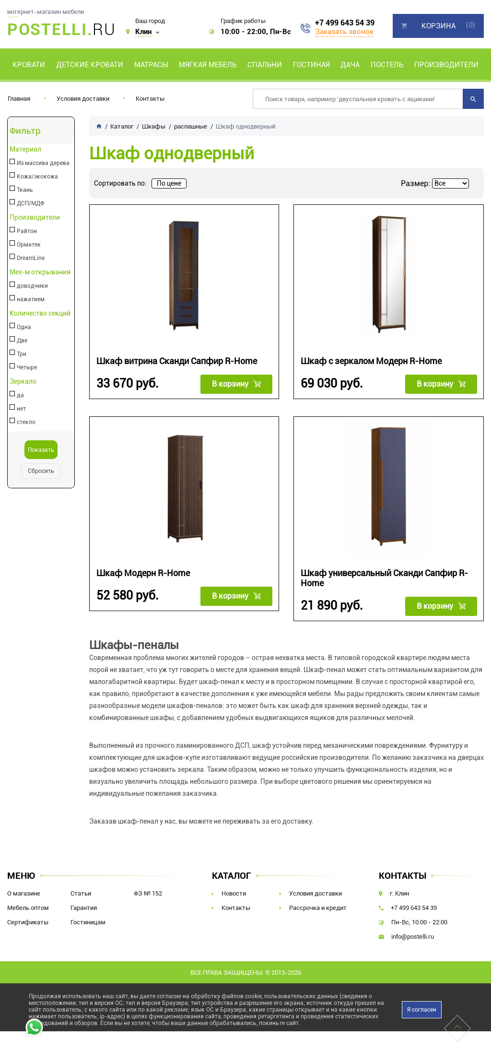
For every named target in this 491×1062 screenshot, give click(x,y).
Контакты (150, 98)
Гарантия (83, 907)
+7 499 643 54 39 (344, 23)
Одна (24, 327)
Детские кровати (89, 64)
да (20, 395)
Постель (387, 64)
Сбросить (41, 471)
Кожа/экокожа (37, 176)
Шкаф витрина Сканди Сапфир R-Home (176, 361)
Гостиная (311, 64)
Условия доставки (83, 98)
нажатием (31, 299)
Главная (19, 98)
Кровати (28, 64)
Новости (234, 893)
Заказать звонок (344, 31)
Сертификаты (27, 921)
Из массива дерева (43, 163)
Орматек (29, 244)
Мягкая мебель (207, 64)
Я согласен (421, 1009)
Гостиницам (87, 921)
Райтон (27, 231)
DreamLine (31, 258)
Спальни (264, 64)
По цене (169, 183)
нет (21, 408)
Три (21, 354)
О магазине (23, 893)
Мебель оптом (28, 907)
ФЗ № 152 (148, 893)
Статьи (80, 893)
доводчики (32, 286)
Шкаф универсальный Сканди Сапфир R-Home (384, 577)
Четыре (27, 367)
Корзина (438, 26)
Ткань (25, 190)
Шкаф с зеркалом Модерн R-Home (371, 361)
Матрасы (151, 64)
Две (22, 340)
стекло (26, 422)
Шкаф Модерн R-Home (143, 572)
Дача (350, 64)
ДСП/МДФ (30, 203)
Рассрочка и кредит (318, 907)
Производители (446, 64)
